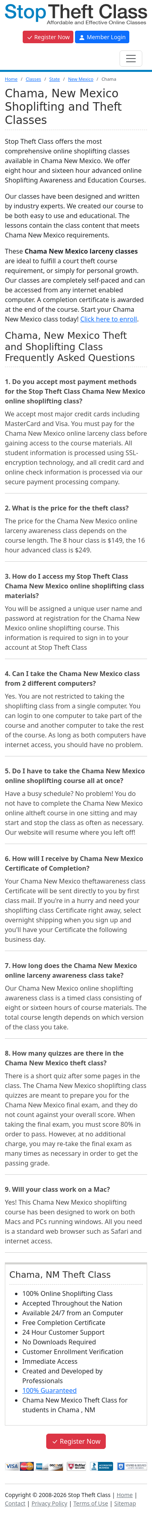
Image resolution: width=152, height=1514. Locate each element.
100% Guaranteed (49, 1390)
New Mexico (80, 79)
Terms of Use (90, 1503)
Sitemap (125, 1503)
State (54, 79)
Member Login (102, 37)
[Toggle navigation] (131, 58)
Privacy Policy (49, 1503)
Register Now (48, 37)
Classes (33, 79)
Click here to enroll (108, 319)
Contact (15, 1503)
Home (11, 79)
